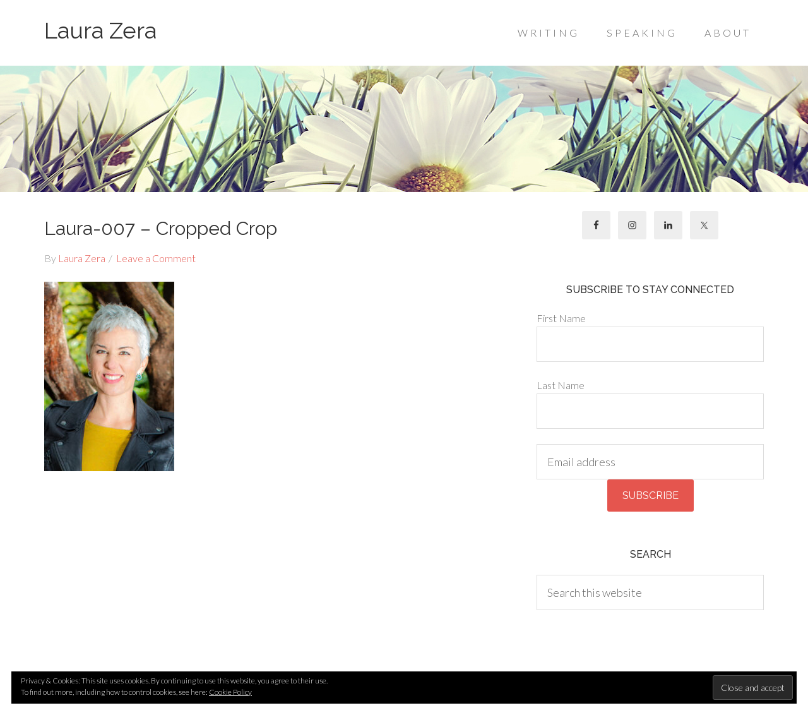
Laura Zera (100, 30)
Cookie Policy (230, 692)
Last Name (561, 385)
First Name (561, 318)
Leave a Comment (156, 258)
